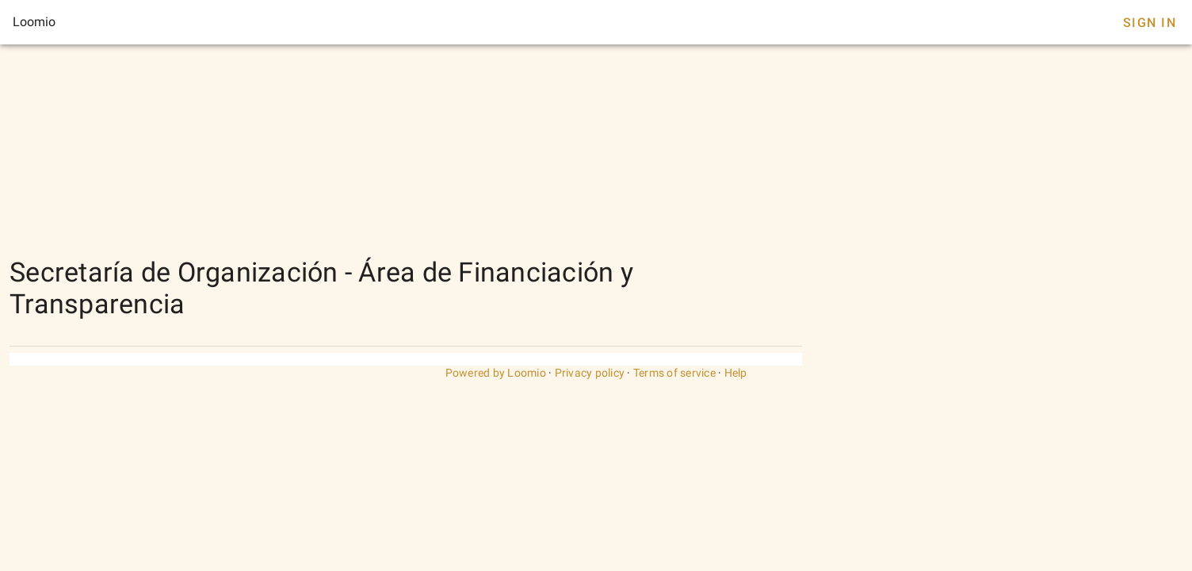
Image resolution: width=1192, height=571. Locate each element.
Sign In (1149, 22)
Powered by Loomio (495, 372)
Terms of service (674, 372)
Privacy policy (590, 372)
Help (735, 372)
